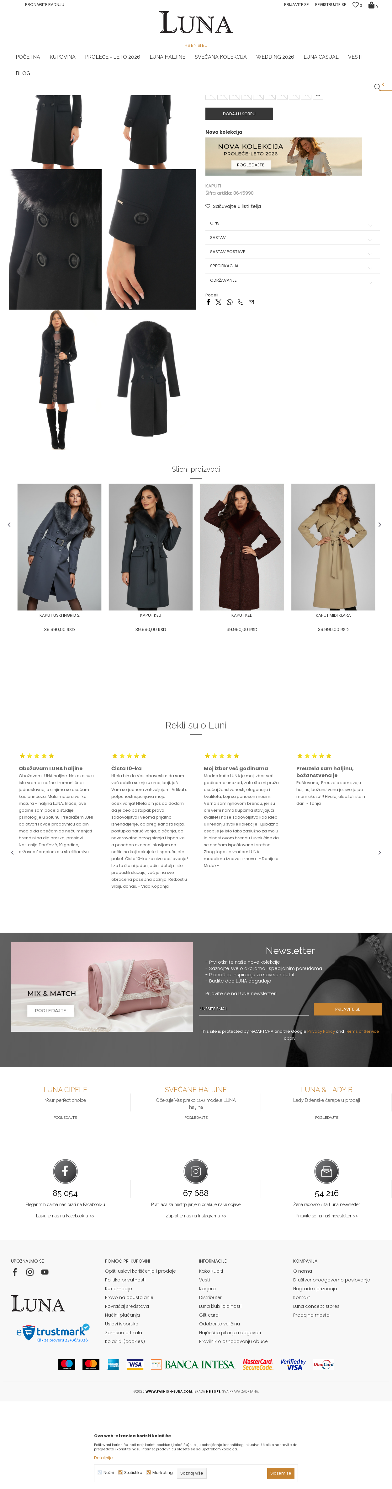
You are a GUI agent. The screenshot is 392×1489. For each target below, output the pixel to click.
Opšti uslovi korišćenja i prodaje (140, 1359)
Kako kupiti (211, 1359)
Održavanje (291, 370)
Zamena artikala (123, 1420)
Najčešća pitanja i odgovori (230, 1420)
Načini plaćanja (122, 1403)
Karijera (207, 1376)
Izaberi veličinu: (221, 174)
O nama (302, 1359)
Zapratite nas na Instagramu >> (196, 1303)
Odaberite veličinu (219, 1411)
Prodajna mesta (311, 1403)
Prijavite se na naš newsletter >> (327, 1303)
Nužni (108, 1472)
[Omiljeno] (357, 5)
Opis (291, 313)
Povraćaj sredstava (127, 1394)
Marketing (162, 1472)
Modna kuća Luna (28, 103)
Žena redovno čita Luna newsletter (326, 1292)
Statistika (133, 1472)
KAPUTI (78, 103)
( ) (261, 174)
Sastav (291, 327)
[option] (134, 95)
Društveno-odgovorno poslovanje (331, 1367)
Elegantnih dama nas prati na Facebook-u (65, 1292)
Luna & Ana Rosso (257, 95)
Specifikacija (291, 356)
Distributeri (211, 1385)
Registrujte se (330, 5)
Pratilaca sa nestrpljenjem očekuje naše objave (196, 1292)
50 (317, 184)
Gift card (209, 1403)
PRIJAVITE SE (354, 1097)
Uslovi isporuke (121, 1411)
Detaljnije (103, 1458)
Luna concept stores (316, 1394)
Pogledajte (65, 1205)
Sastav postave (291, 342)
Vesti (204, 1367)
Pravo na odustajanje (129, 1385)
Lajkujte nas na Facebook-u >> (65, 1303)
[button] (377, 82)
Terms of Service (362, 1119)
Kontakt (301, 1385)
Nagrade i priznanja (315, 1376)
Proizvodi (58, 103)
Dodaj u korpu (241, 204)
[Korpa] (373, 5)
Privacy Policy (321, 1119)
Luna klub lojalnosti (220, 1394)
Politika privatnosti (125, 1367)
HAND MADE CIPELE (134, 95)
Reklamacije (118, 1376)
